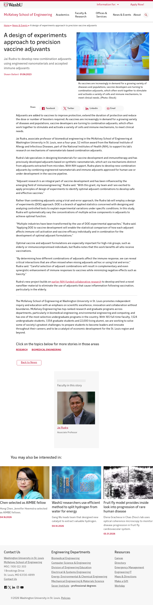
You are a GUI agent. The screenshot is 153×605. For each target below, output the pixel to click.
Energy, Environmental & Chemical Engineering (79, 576)
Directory (120, 563)
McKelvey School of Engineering (28, 15)
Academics (62, 15)
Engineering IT (123, 572)
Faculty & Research (80, 15)
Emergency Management (129, 567)
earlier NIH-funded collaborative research (76, 282)
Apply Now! (137, 4)
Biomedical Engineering (46, 350)
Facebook (47, 109)
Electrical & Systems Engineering (71, 572)
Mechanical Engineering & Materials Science (77, 581)
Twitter (67, 109)
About (137, 15)
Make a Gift (121, 581)
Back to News (29, 362)
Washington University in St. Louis (24, 558)
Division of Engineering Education (71, 567)
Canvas (119, 558)
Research (22, 350)
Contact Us (10, 579)
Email (111, 108)
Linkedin (90, 109)
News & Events (122, 15)
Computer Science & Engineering (71, 563)
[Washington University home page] (13, 5)
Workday (120, 586)
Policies (65, 598)
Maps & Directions (125, 576)
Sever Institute (60, 586)
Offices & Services (101, 15)
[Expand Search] (146, 15)
